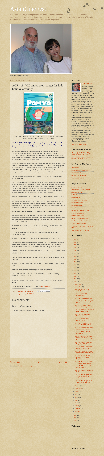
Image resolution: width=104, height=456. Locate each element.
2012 (75, 273)
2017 (75, 259)
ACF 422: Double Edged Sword (84, 298)
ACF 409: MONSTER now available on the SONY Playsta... (82, 357)
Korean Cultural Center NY (79, 175)
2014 (75, 267)
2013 (75, 270)
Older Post (63, 362)
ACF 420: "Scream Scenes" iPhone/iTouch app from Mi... (84, 306)
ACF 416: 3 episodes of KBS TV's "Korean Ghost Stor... (83, 323)
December (78, 284)
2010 (75, 279)
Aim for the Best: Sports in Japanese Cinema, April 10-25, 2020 (82, 157)
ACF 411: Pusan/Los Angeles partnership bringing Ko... (83, 347)
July (76, 394)
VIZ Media (32, 294)
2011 (75, 276)
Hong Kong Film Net (77, 202)
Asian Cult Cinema (77, 192)
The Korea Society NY (78, 178)
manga (19, 294)
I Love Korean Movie (78, 208)
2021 (75, 247)
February (78, 408)
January (77, 411)
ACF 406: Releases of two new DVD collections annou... (84, 371)
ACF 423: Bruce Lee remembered (81, 294)
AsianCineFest (28, 8)
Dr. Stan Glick (88, 83)
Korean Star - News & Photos (80, 210)
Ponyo (23, 294)
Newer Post (15, 362)
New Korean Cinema (78, 213)
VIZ (27, 294)
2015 (75, 264)
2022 (75, 245)
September (78, 389)
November (78, 287)
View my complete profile (79, 144)
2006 (75, 420)
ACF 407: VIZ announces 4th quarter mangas (83, 366)
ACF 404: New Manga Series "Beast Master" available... (83, 381)
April (76, 403)
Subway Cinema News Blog (80, 218)
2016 (75, 262)
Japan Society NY (77, 173)
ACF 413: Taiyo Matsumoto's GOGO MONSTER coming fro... (83, 338)
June (76, 397)
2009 (75, 281)
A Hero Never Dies (77, 187)
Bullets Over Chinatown (78, 195)
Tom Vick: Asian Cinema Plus (80, 221)
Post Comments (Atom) (25, 366)
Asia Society (75, 167)
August (77, 391)
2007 (75, 418)
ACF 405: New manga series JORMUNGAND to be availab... (83, 376)
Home (39, 362)
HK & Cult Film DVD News (79, 200)
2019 (75, 253)
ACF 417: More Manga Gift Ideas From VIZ (83, 319)
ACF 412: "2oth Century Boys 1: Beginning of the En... (84, 343)
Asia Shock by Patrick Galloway (81, 189)
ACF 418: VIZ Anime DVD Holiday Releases (82, 314)
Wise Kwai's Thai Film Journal (80, 230)
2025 (75, 239)
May (76, 400)
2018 (75, 256)
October (77, 386)
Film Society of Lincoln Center (80, 170)
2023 (75, 242)
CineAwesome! (76, 197)
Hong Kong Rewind (77, 205)
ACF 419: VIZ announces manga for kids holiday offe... (84, 310)
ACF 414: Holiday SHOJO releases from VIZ (82, 332)
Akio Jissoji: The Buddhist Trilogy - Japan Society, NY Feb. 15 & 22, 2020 (83, 153)
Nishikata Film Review (78, 215)
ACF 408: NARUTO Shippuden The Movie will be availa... (84, 362)
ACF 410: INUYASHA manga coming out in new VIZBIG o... (84, 351)
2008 (75, 415)
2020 (75, 250)
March (77, 406)
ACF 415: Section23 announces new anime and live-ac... (84, 328)
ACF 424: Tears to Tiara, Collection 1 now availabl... (83, 290)
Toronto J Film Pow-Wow (79, 223)
